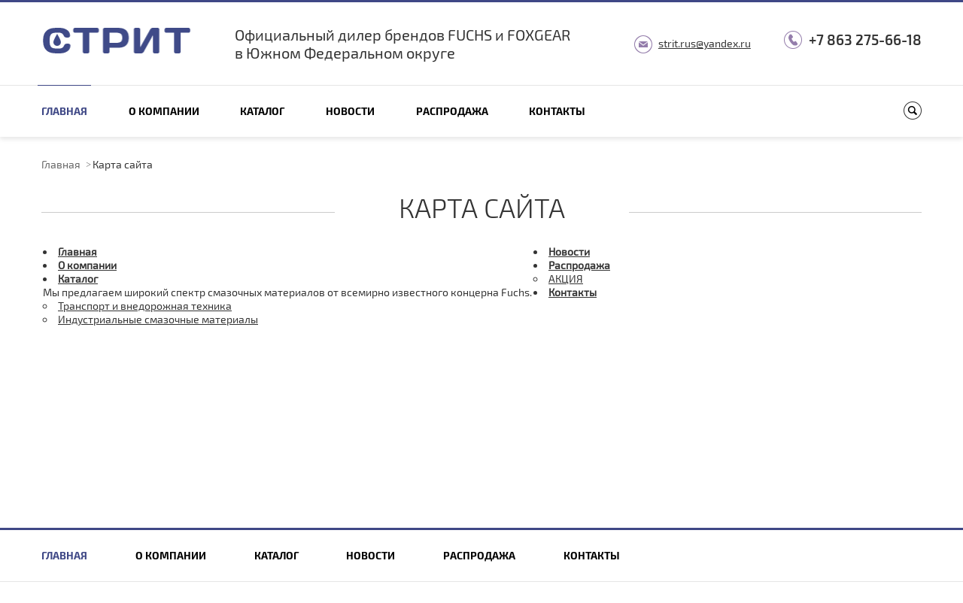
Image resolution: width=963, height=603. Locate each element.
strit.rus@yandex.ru (704, 43)
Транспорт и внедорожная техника (145, 305)
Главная (64, 111)
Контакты (557, 111)
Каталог (262, 111)
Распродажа (452, 111)
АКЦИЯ (565, 278)
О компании (164, 111)
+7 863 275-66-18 (865, 39)
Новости (350, 111)
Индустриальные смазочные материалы (158, 319)
